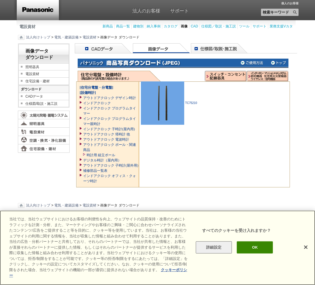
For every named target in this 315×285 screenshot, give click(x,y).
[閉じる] (305, 247)
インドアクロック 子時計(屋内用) (109, 129)
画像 (184, 26)
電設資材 (27, 26)
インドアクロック (97, 103)
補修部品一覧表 (95, 171)
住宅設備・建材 (37, 81)
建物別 (138, 26)
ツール (244, 26)
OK (255, 247)
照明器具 (32, 67)
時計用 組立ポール (101, 155)
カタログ (171, 26)
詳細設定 (213, 247)
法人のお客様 (146, 10)
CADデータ (34, 96)
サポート (179, 10)
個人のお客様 (290, 3)
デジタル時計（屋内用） (102, 160)
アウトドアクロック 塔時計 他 (106, 134)
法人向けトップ (38, 37)
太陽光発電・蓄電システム (43, 115)
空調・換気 (43, 140)
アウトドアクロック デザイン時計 (109, 98)
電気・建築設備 (66, 37)
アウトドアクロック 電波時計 (106, 139)
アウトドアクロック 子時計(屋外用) (110, 165)
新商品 (107, 26)
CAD (194, 26)
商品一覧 (123, 26)
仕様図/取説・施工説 (41, 104)
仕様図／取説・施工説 (218, 26)
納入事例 (154, 26)
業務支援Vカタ (281, 26)
